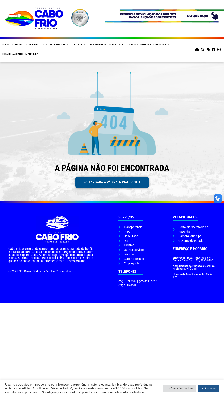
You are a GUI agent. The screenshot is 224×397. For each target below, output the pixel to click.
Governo (36, 45)
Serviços (116, 45)
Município (19, 45)
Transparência (97, 44)
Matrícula (31, 54)
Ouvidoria (132, 44)
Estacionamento (12, 54)
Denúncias (161, 45)
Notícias (145, 44)
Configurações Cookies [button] (179, 388)
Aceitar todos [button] (208, 388)
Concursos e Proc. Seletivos (66, 45)
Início (5, 44)
